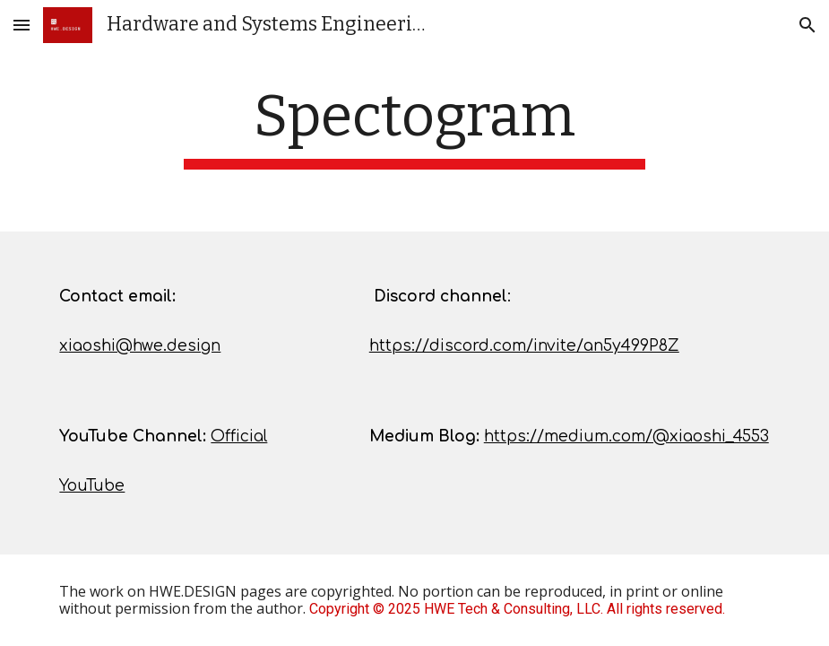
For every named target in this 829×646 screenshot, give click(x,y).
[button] (21, 24)
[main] (415, 126)
